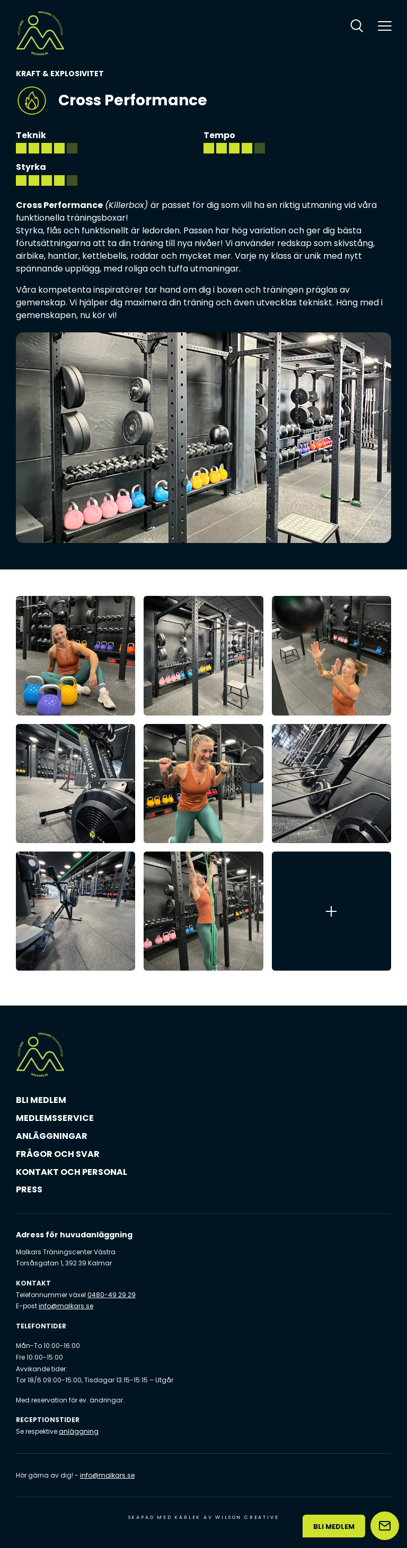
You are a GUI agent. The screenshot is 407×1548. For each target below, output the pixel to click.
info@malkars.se (66, 1305)
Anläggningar (51, 1136)
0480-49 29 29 (111, 1294)
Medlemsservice (55, 1118)
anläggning (79, 1431)
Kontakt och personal (71, 1172)
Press (29, 1189)
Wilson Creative (247, 1517)
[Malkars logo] (40, 33)
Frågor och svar (58, 1154)
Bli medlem (41, 1100)
